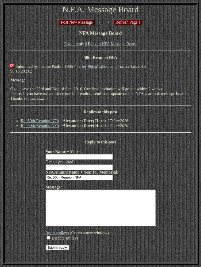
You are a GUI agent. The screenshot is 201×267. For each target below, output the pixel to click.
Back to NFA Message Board (112, 44)
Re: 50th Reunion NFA (40, 121)
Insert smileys (50, 240)
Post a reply (74, 44)
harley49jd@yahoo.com (96, 66)
